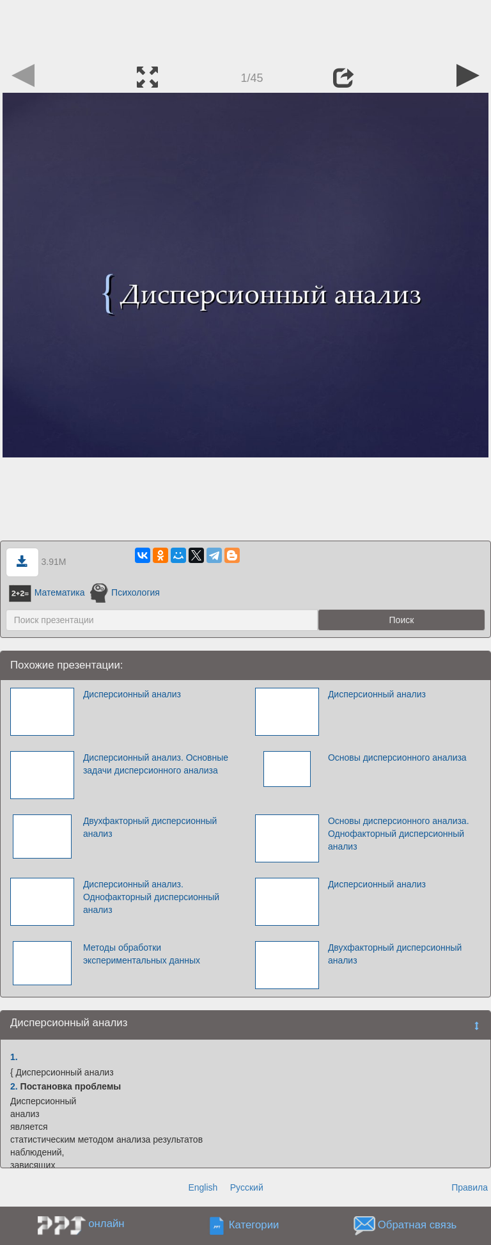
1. (14, 1057)
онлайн (106, 1223)
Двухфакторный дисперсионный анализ (150, 827)
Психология (124, 592)
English (202, 1187)
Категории (254, 1225)
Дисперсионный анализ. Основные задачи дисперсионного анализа (155, 763)
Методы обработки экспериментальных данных (141, 953)
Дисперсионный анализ (132, 694)
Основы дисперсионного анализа (397, 757)
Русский (246, 1187)
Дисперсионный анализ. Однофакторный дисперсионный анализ (151, 897)
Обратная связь (417, 1225)
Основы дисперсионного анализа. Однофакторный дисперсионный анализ (398, 834)
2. (14, 1086)
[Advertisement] (245, 29)
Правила (469, 1187)
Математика (47, 592)
